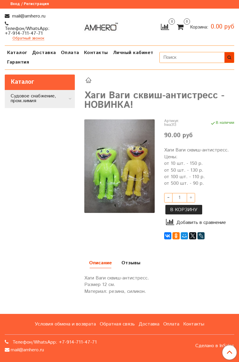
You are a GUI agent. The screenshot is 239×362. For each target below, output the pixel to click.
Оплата (70, 52)
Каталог (17, 52)
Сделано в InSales (214, 346)
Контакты (96, 52)
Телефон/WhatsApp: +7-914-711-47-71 (27, 31)
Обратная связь (117, 324)
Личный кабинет (133, 52)
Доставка (44, 52)
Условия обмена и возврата (65, 324)
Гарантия (18, 62)
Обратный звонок (28, 39)
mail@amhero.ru (28, 16)
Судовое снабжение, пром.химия (33, 98)
